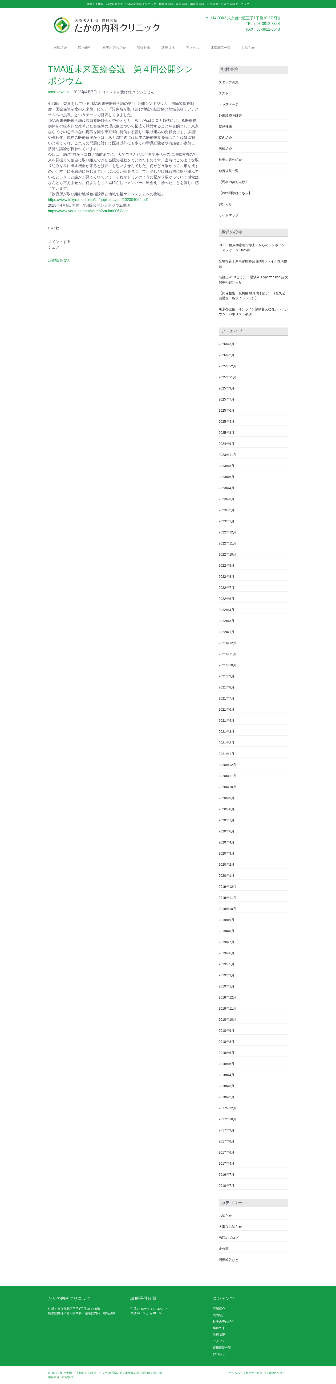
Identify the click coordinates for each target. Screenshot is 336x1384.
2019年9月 (227, 920)
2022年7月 (227, 588)
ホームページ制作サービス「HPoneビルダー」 (258, 1373)
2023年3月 (227, 499)
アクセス (192, 47)
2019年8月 (227, 931)
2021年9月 (227, 676)
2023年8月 (227, 466)
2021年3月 (227, 731)
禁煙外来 (143, 47)
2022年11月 (227, 543)
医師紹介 (60, 47)
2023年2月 (227, 510)
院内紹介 (84, 47)
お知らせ (248, 47)
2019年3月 (227, 975)
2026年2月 (227, 355)
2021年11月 (227, 654)
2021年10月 (227, 665)
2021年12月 (227, 643)
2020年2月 (227, 864)
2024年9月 (227, 444)
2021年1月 (227, 754)
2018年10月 (227, 1019)
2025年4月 (227, 421)
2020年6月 (227, 831)
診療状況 (168, 47)
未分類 (224, 1249)
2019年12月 (227, 887)
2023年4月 (227, 488)
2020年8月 (227, 809)
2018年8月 (227, 1042)
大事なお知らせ (230, 1226)
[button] (124, 228)
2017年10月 (227, 1119)
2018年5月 (227, 1064)
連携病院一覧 (220, 47)
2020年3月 (227, 853)
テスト (224, 93)
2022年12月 (227, 532)
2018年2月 (227, 1097)
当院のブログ (229, 1238)
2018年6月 (227, 1053)
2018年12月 (227, 997)
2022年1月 (227, 632)
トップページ (229, 104)
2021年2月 (227, 743)
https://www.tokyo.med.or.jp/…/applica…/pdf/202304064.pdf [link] (98, 200)
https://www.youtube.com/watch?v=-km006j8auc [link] (88, 211)
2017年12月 (227, 1108)
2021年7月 (227, 698)
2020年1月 (227, 875)
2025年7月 (227, 399)
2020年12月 (227, 765)
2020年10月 (227, 787)
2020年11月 (227, 776)
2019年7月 (227, 942)
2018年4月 (227, 1075)
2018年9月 (227, 1030)
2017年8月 (227, 1141)
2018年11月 (227, 1008)
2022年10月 (227, 554)
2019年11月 (227, 898)
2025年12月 (227, 366)
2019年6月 (227, 953)
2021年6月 (227, 709)
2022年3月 (227, 621)
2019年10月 (227, 909)
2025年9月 (227, 388)
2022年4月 (227, 610)
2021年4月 (227, 720)
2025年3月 (227, 432)
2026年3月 (227, 344)
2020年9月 (227, 798)
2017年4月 (227, 1163)
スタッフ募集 (229, 82)
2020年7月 (227, 820)
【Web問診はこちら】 (235, 193)
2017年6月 (227, 1152)
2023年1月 (227, 521)
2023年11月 (227, 455)
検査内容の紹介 (114, 47)
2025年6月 (227, 410)
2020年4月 (227, 842)
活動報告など (59, 260)
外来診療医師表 (230, 115)
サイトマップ (229, 215)
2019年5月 (227, 964)
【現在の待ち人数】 (233, 182)
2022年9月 (227, 565)
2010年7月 (227, 1185)
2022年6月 (227, 599)
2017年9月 (227, 1130)
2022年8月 (227, 576)
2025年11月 (227, 377)
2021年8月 (227, 687)
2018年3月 (227, 1086)
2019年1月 (227, 986)
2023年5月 (227, 477)
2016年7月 (227, 1174)
